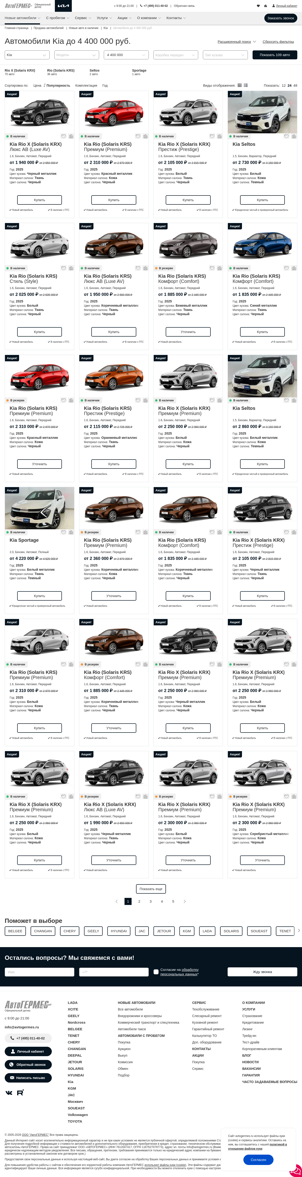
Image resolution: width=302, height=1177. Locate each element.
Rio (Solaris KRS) (60, 72)
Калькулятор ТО (204, 1036)
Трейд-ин (249, 1036)
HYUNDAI (76, 1075)
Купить (39, 200)
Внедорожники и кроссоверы (140, 1016)
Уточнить (188, 332)
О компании (147, 18)
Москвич (75, 1102)
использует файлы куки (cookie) (165, 1165)
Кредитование (253, 1022)
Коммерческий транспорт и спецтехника (148, 1022)
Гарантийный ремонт (208, 1029)
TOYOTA (75, 1121)
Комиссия (125, 1062)
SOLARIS (76, 1069)
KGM (72, 1088)
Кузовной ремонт (205, 1022)
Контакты (174, 18)
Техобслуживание (205, 1009)
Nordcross (76, 1022)
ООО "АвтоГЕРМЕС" (35, 1134)
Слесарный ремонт (206, 1016)
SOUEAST (76, 1108)
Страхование (252, 1016)
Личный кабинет (30, 1051)
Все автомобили (130, 1009)
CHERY (74, 1042)
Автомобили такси (132, 1029)
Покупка (124, 1042)
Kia (70, 1082)
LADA (73, 1003)
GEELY (73, 1016)
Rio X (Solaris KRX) (20, 72)
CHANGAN (77, 1049)
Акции (122, 18)
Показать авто (275, 55)
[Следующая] (184, 901)
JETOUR (75, 1062)
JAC (71, 1095)
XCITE (73, 1009)
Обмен (123, 1069)
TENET (73, 1036)
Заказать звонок (281, 18)
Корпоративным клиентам (262, 1049)
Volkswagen (78, 1115)
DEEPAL (75, 1055)
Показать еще (151, 889)
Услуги (103, 18)
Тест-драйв (250, 1042)
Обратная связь (184, 6)
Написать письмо (30, 1078)
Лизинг (247, 1029)
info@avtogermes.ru (22, 1027)
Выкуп (122, 1055)
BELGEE (75, 1029)
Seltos (95, 72)
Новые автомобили (21, 18)
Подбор (123, 1075)
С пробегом (56, 18)
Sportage (139, 72)
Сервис (81, 18)
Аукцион (124, 1049)
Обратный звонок (30, 1065)
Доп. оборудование (206, 1042)
